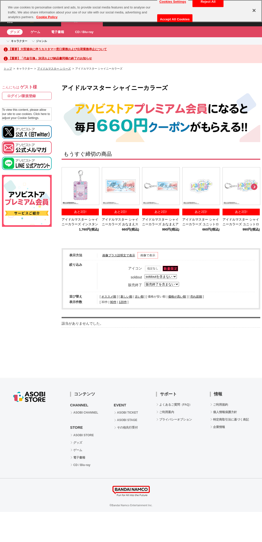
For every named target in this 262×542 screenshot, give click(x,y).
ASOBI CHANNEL (85, 412)
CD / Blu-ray (84, 32)
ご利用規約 (220, 404)
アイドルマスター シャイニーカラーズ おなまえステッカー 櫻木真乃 (120, 224)
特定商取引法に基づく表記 (231, 419)
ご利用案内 (166, 412)
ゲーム (35, 32)
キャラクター (19, 40)
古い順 (139, 296)
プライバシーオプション (175, 419)
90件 (113, 302)
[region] (131, 11)
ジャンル (41, 40)
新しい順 (126, 296)
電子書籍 (57, 32)
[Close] (254, 10)
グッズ (15, 32)
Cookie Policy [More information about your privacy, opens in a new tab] (46, 17)
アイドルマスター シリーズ (54, 68)
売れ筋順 (196, 296)
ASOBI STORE (83, 435)
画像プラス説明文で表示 (118, 255)
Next (254, 187)
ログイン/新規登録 (21, 96)
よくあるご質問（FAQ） (175, 404)
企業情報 (219, 427)
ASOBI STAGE (127, 420)
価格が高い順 (177, 296)
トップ (8, 68)
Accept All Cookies (175, 19)
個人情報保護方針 (225, 412)
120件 (123, 302)
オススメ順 (108, 296)
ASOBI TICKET (127, 412)
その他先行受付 (127, 427)
